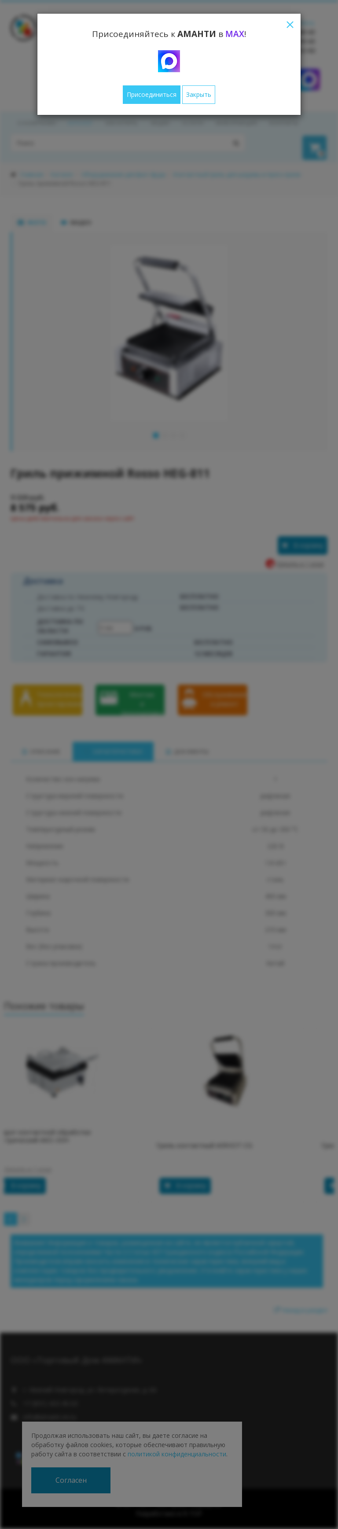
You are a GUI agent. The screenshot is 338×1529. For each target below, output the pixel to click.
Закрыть (198, 94)
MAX (234, 34)
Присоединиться (151, 94)
